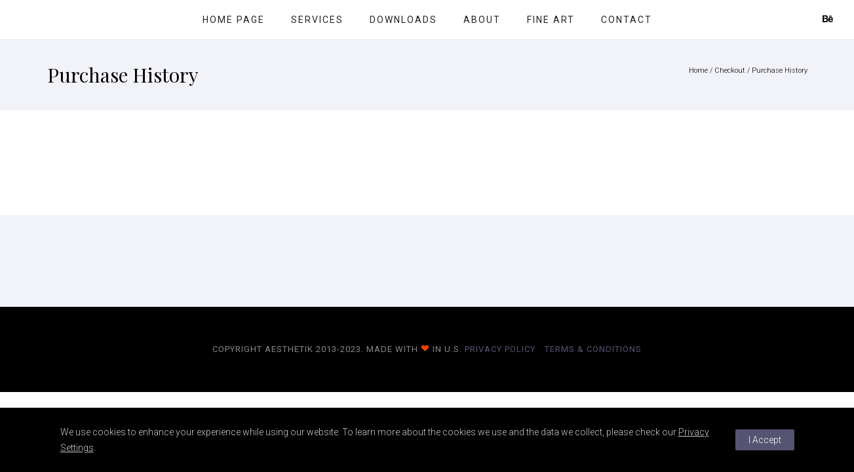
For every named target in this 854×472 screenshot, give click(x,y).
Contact (626, 19)
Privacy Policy (500, 349)
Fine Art (551, 19)
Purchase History (779, 70)
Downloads (403, 19)
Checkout (729, 70)
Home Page (234, 19)
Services (317, 19)
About (482, 19)
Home (698, 70)
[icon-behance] (828, 19)
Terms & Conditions (593, 349)
